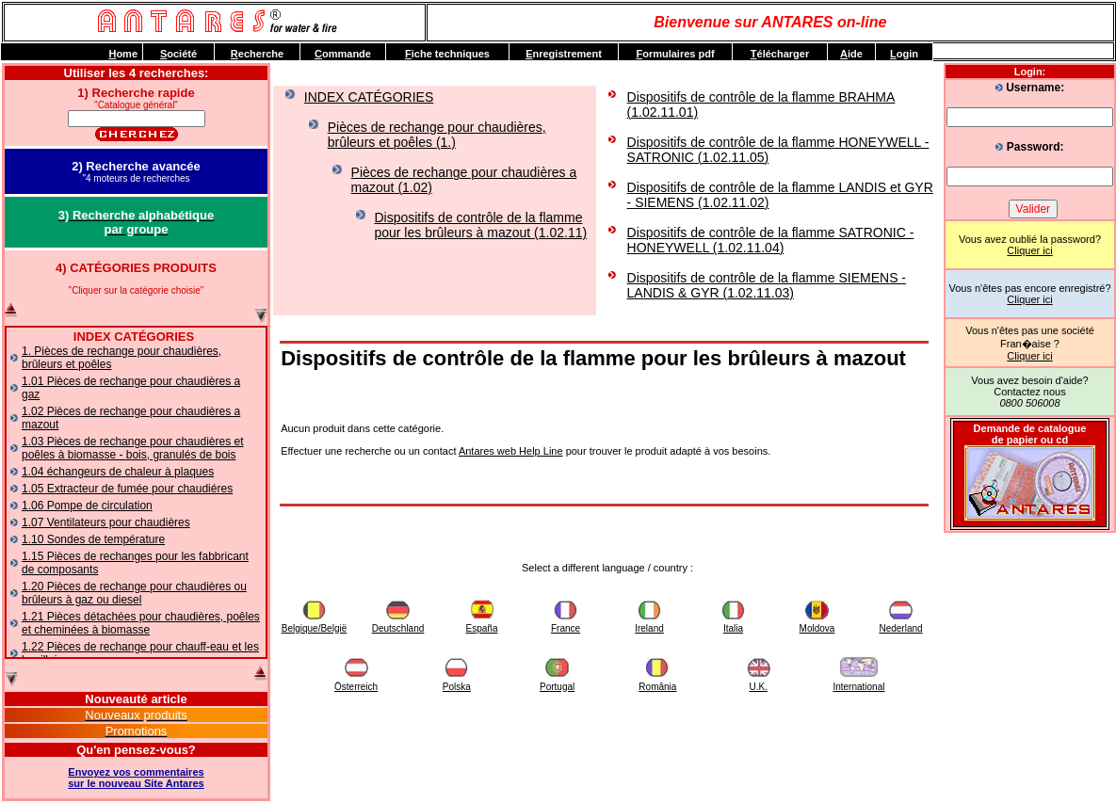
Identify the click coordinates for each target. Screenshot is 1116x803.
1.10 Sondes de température (93, 539)
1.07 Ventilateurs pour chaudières (106, 522)
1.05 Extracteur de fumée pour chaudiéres (127, 488)
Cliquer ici (1029, 250)
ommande (343, 53)
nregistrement (564, 53)
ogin (904, 53)
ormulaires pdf (675, 53)
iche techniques (447, 53)
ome (122, 53)
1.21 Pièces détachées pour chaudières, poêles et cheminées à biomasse (141, 623)
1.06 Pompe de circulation (87, 505)
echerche (257, 53)
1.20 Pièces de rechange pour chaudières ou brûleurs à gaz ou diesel (134, 593)
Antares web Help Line (511, 451)
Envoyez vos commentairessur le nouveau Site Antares (135, 777)
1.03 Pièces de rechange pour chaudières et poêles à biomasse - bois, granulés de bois (133, 448)
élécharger (780, 53)
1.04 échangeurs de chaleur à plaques (118, 471)
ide (851, 53)
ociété (178, 53)
